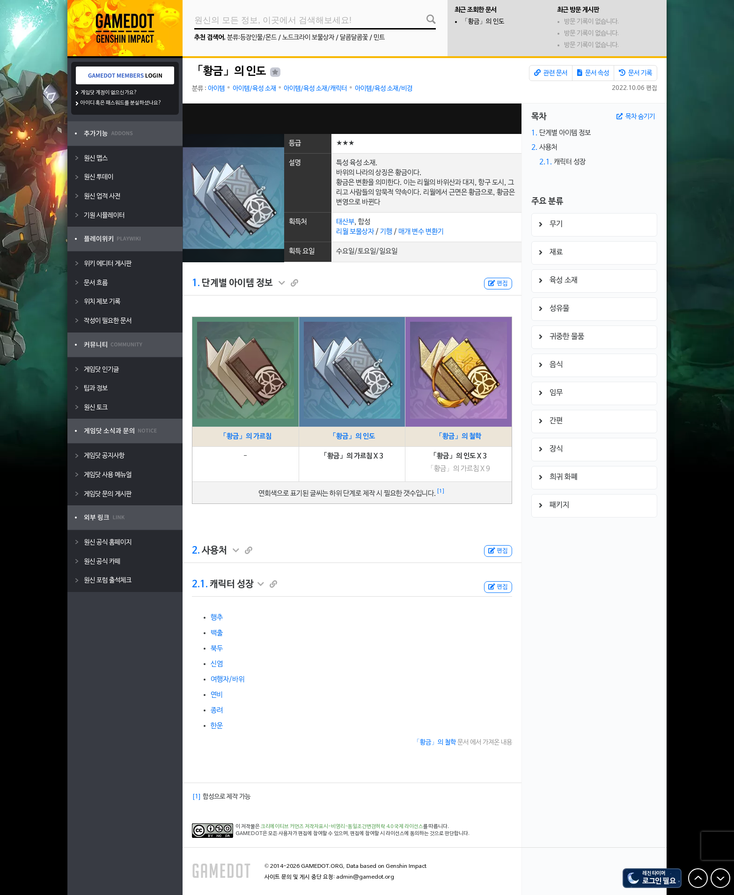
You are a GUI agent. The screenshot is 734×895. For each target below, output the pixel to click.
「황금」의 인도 (483, 21)
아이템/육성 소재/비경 (383, 88)
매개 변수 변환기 (421, 232)
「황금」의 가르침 (246, 436)
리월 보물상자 (355, 232)
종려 (217, 710)
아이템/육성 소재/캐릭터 (315, 88)
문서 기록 (635, 73)
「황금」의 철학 (458, 436)
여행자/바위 (227, 679)
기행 (386, 232)
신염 (217, 664)
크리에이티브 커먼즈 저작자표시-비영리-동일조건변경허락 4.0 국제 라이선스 (342, 826)
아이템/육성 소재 (254, 88)
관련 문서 (550, 73)
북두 (217, 648)
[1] (440, 491)
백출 (217, 633)
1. (196, 283)
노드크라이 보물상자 (308, 37)
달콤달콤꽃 (354, 37)
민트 (379, 37)
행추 (217, 617)
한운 (217, 726)
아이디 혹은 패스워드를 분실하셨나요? (121, 103)
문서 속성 (593, 73)
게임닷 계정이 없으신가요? (109, 93)
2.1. (200, 584)
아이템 (216, 88)
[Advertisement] (352, 119)
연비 (217, 695)
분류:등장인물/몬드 (252, 37)
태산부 (345, 222)
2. (196, 551)
